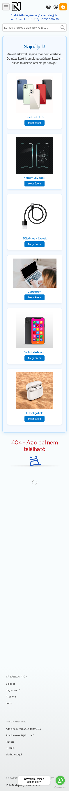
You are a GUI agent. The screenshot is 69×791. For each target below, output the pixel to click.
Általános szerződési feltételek (23, 728)
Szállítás (10, 748)
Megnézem (34, 122)
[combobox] (34, 27)
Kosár (9, 703)
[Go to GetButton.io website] (60, 787)
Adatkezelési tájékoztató (20, 735)
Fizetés (10, 741)
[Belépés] (55, 6)
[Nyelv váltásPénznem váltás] (48, 6)
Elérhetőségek (14, 754)
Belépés (10, 683)
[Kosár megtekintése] (63, 6)
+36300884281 (50, 19)
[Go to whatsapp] (60, 780)
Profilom (11, 696)
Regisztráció (13, 690)
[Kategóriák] (6, 6)
